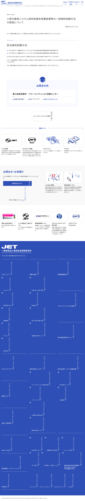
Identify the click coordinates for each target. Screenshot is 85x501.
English (70, 5)
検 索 (76, 3)
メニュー (82, 3)
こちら (22, 200)
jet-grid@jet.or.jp (51, 99)
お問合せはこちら (17, 183)
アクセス (65, 4)
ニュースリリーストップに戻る (41, 116)
